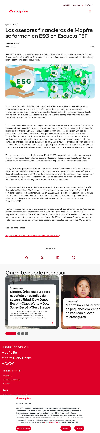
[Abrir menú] (90, 11)
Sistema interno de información (16, 395)
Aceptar (79, 428)
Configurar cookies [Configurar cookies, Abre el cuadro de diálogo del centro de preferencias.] (23, 428)
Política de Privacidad (70, 422)
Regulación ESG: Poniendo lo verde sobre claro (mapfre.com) (32, 235)
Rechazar (66, 428)
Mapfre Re (9, 353)
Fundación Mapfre (15, 347)
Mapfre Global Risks (16, 358)
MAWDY (8, 364)
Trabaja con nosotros (11, 379)
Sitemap (6, 383)
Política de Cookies (51, 422)
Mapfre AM (7, 376)
